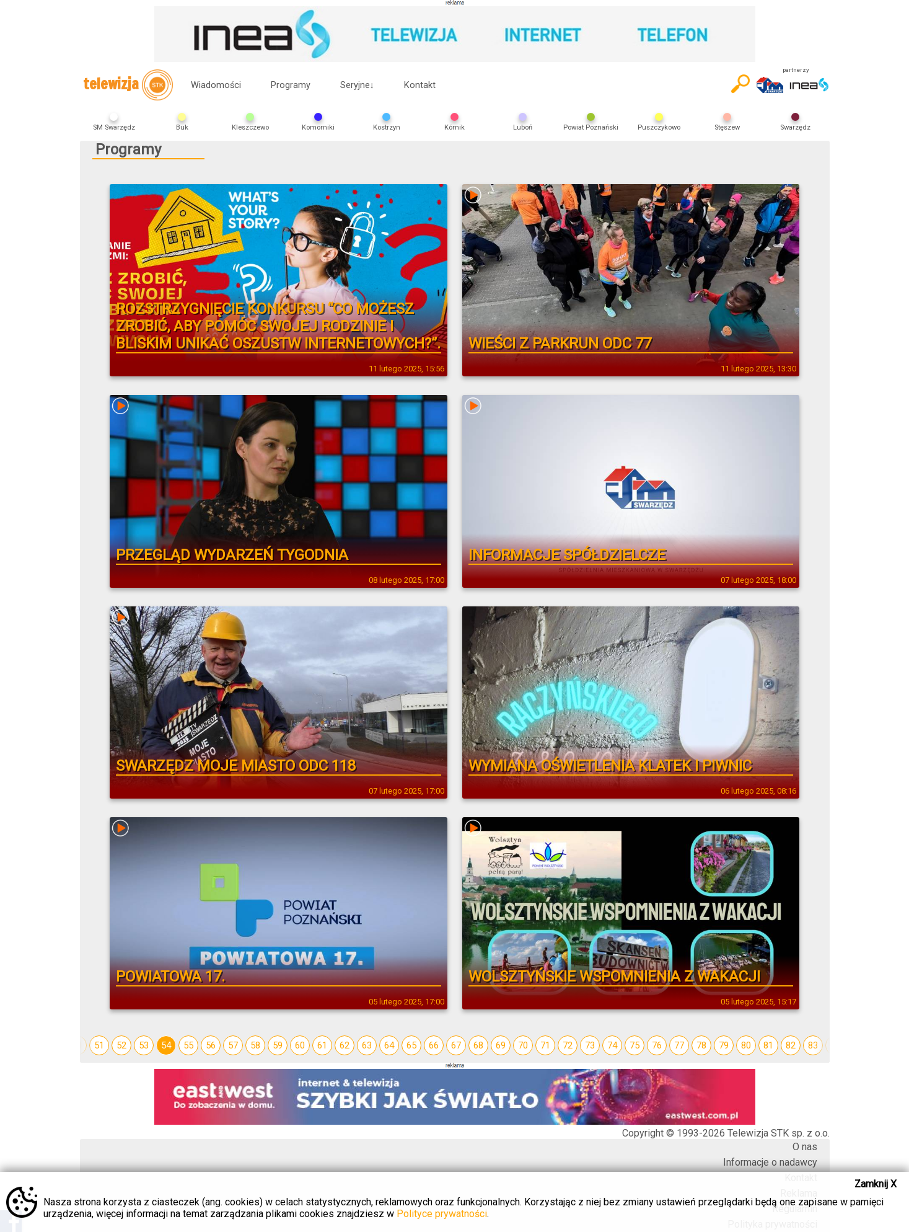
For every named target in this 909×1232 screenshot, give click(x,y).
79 (724, 1045)
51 (99, 1045)
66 (434, 1045)
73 (590, 1045)
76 (657, 1045)
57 (233, 1045)
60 (300, 1045)
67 (456, 1045)
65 (411, 1045)
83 (813, 1045)
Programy (290, 85)
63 (367, 1045)
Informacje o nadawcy (770, 1162)
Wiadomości (216, 85)
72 (568, 1045)
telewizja (128, 84)
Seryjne (357, 85)
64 (389, 1045)
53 (144, 1045)
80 (746, 1045)
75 (634, 1045)
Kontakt (420, 85)
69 (501, 1045)
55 (188, 1045)
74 (612, 1045)
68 (478, 1045)
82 (791, 1045)
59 (278, 1045)
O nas (805, 1147)
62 (344, 1045)
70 (523, 1045)
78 (701, 1045)
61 (322, 1045)
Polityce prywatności (442, 1214)
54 (166, 1045)
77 (679, 1045)
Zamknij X (875, 1184)
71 (545, 1045)
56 (211, 1045)
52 (121, 1045)
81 (768, 1045)
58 (255, 1045)
